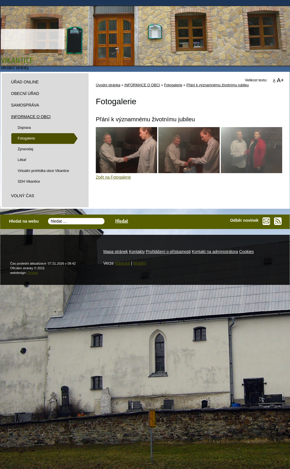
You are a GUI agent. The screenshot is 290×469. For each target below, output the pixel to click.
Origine (32, 272)
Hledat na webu (24, 221)
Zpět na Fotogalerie (113, 177)
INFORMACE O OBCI (142, 85)
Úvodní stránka (108, 85)
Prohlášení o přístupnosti (168, 251)
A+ (280, 80)
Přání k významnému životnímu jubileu (217, 85)
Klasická (122, 263)
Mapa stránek (115, 251)
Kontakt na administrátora (215, 251)
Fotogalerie (173, 85)
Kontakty (137, 251)
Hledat (121, 221)
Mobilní (139, 263)
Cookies (246, 251)
